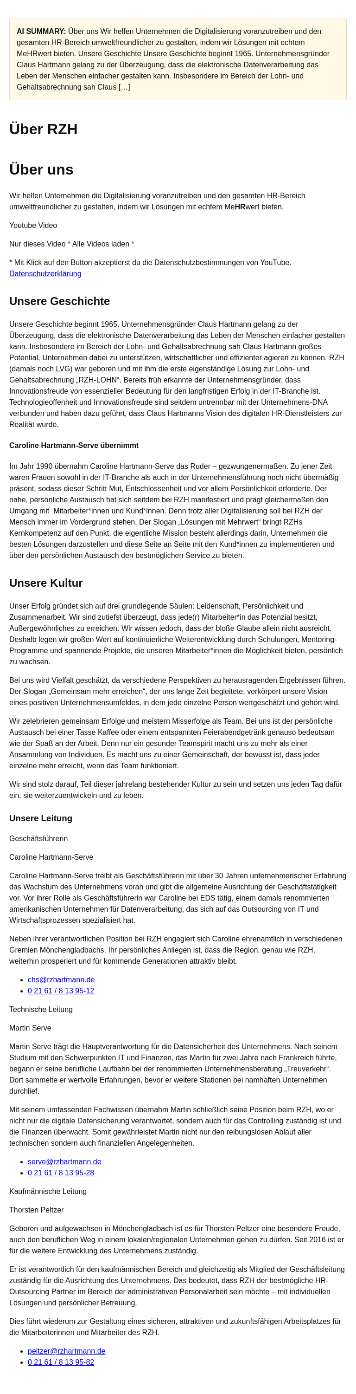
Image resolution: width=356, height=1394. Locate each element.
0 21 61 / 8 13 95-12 (61, 991)
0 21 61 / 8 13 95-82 (61, 1362)
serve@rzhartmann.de (65, 1162)
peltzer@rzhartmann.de (66, 1351)
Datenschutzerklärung (45, 274)
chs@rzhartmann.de (61, 980)
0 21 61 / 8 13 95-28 (61, 1173)
